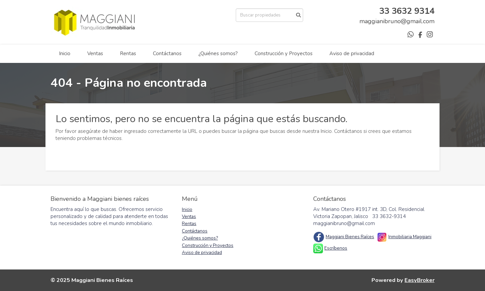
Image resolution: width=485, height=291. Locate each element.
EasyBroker (419, 280)
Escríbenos (335, 248)
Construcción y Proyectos (284, 53)
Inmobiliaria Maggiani (409, 236)
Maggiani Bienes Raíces (350, 236)
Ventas (95, 53)
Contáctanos (167, 53)
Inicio (64, 53)
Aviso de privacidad (351, 53)
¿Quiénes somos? (218, 53)
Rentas (128, 53)
